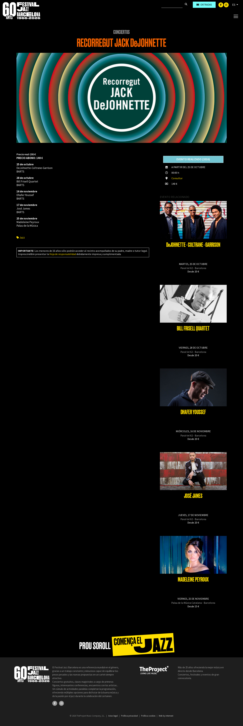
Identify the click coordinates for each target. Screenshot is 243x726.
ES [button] (234, 5)
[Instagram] (226, 4)
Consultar (177, 178)
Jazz (20, 237)
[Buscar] (172, 5)
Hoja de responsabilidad (62, 254)
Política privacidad (129, 715)
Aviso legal (113, 715)
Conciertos (121, 32)
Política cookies (148, 715)
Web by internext (166, 715)
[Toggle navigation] (236, 16)
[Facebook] (221, 4)
